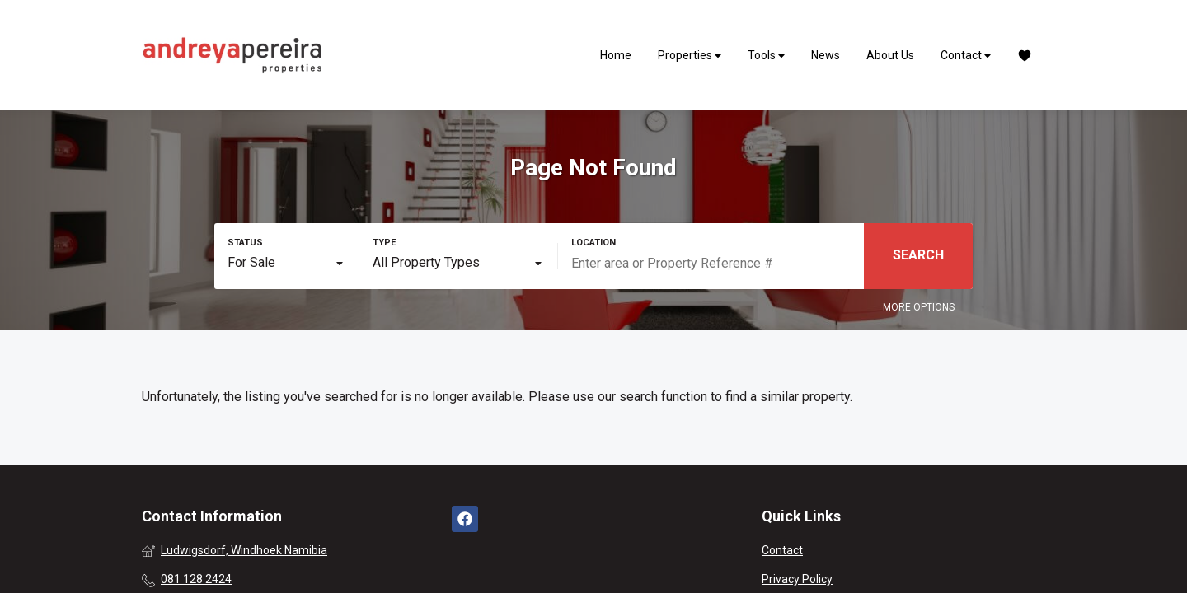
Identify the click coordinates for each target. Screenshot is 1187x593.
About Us (890, 55)
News (825, 55)
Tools (766, 55)
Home (615, 55)
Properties (689, 55)
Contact (966, 55)
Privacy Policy (797, 579)
